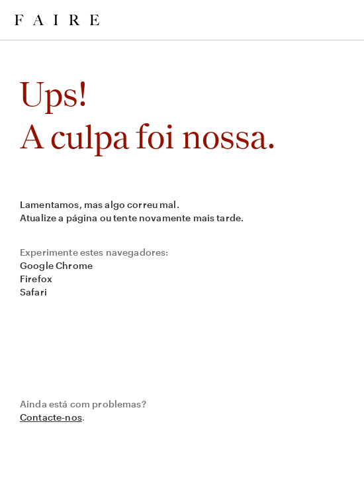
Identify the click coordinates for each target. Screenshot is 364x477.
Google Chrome (56, 265)
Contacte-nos (51, 417)
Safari (33, 291)
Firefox (36, 278)
